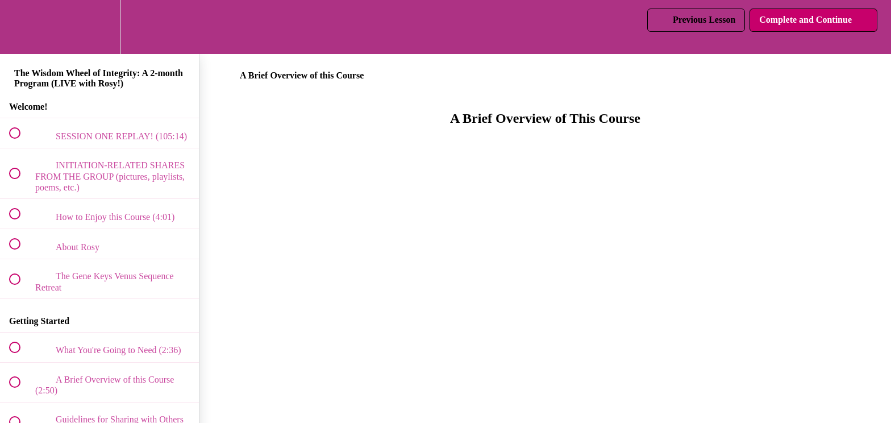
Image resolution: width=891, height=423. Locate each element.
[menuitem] (99, 27)
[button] (21, 27)
